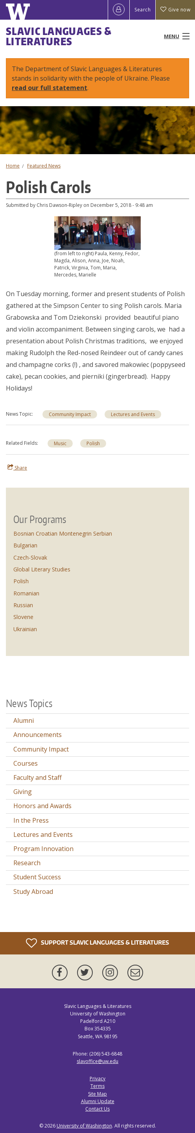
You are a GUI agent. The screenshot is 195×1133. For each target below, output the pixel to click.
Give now (175, 9)
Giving (22, 791)
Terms (97, 1086)
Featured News (44, 165)
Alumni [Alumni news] (23, 720)
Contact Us (97, 1108)
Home (13, 165)
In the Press (31, 820)
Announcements (37, 734)
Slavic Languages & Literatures (59, 36)
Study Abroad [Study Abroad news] (33, 891)
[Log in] (118, 10)
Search (142, 9)
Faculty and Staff (37, 777)
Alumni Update (97, 1101)
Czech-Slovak (30, 557)
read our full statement (49, 87)
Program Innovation (43, 848)
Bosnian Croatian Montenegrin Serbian (62, 533)
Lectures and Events (133, 414)
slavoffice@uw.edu (97, 1061)
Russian (23, 605)
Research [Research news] (26, 863)
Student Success (37, 877)
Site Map (97, 1094)
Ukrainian (25, 629)
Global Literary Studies (41, 569)
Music (60, 443)
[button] (97, 232)
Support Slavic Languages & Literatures (97, 943)
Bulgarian (25, 545)
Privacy (97, 1078)
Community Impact (70, 414)
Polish (93, 443)
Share (17, 467)
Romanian (26, 593)
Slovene (23, 617)
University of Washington (84, 1125)
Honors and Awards (42, 805)
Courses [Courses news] (25, 763)
